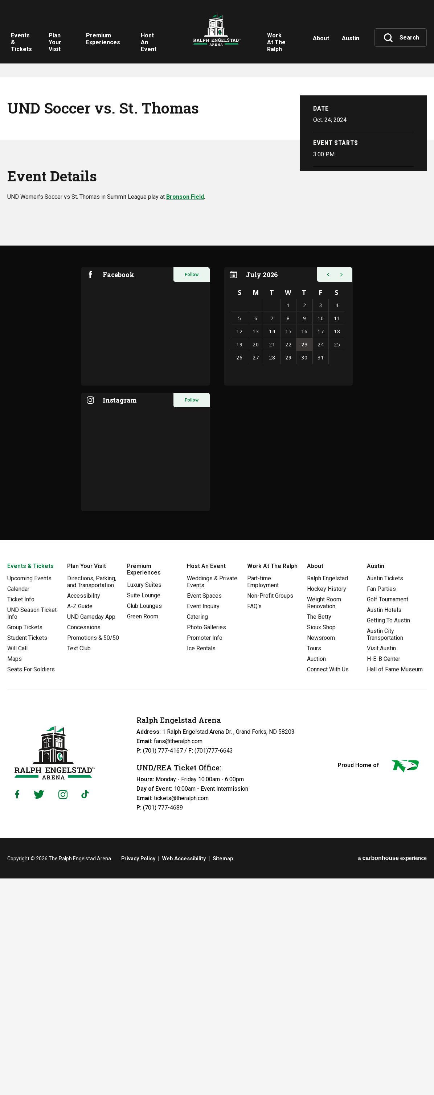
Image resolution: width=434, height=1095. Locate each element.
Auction (316, 875)
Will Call (17, 865)
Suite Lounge (143, 812)
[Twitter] (39, 1011)
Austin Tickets (385, 795)
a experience (392, 1075)
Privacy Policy (138, 1075)
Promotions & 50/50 (93, 854)
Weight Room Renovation (324, 820)
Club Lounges (144, 822)
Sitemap (221, 1075)
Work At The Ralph (272, 782)
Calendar (18, 805)
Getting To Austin (388, 837)
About (315, 782)
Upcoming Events (29, 795)
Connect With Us (328, 886)
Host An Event (206, 782)
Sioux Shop (321, 844)
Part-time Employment (263, 799)
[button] (327, 491)
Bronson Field (185, 413)
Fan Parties (381, 805)
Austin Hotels (384, 826)
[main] (217, 378)
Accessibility (83, 812)
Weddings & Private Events (212, 799)
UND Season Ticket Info (32, 830)
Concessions (84, 844)
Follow (191, 491)
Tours (314, 865)
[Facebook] (17, 1011)
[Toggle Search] (401, 37)
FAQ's (254, 823)
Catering (197, 833)
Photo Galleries (206, 844)
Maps (14, 875)
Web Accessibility (183, 1075)
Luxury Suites (144, 801)
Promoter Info (204, 854)
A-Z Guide (80, 823)
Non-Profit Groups (270, 812)
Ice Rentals (201, 865)
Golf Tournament (387, 816)
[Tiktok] (86, 1011)
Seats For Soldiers (31, 886)
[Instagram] (62, 1011)
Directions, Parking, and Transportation (91, 799)
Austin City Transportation (385, 851)
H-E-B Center (383, 875)
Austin (375, 782)
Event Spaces (204, 812)
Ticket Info (20, 816)
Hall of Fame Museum (395, 886)
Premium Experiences (144, 786)
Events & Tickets (30, 782)
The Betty (319, 833)
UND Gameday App (91, 833)
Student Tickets (27, 854)
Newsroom (321, 854)
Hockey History (326, 805)
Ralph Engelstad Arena (217, 36)
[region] (288, 543)
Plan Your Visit (86, 782)
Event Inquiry (203, 823)
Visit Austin (381, 865)
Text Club (79, 865)
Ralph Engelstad (327, 795)
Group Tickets (24, 844)
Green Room (142, 833)
